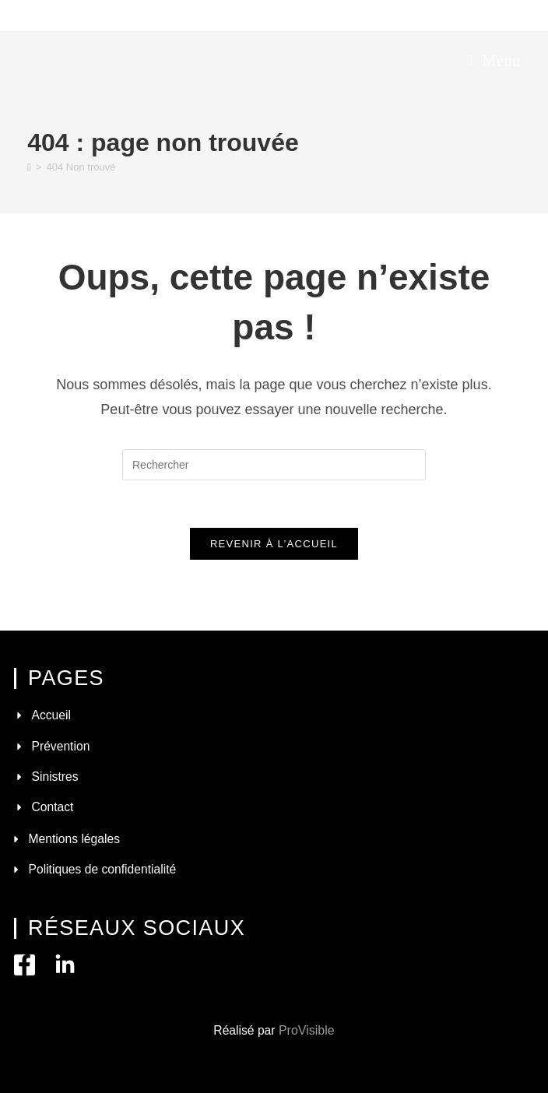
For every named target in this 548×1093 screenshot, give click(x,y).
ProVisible (307, 1030)
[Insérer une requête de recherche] (274, 464)
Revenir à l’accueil (274, 544)
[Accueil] (29, 167)
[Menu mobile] (494, 60)
